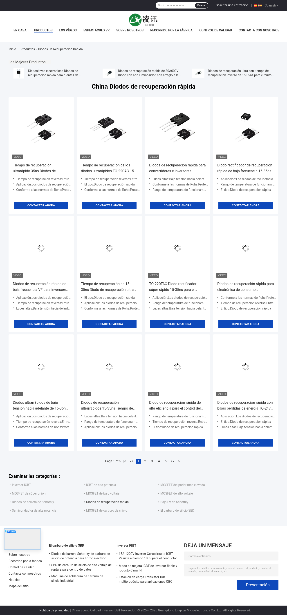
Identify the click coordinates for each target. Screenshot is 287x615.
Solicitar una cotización (232, 5)
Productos (43, 30)
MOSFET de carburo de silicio (106, 510)
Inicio (12, 49)
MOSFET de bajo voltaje (102, 493)
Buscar (201, 5)
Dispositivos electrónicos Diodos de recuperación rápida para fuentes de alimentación (53, 75)
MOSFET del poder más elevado (182, 485)
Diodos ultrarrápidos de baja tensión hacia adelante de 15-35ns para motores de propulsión (40, 405)
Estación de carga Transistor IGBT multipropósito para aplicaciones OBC (145, 579)
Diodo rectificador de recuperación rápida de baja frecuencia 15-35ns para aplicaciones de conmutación (244, 168)
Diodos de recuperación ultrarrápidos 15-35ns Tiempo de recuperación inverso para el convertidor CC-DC (107, 405)
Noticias (14, 580)
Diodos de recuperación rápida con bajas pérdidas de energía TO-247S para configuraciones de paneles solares (245, 405)
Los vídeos (68, 30)
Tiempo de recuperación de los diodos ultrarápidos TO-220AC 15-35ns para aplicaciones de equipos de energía (108, 168)
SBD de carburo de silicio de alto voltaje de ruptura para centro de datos (81, 567)
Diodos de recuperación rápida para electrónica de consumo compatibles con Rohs (245, 287)
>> (172, 461)
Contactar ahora (41, 205)
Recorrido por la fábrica (171, 30)
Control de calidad (215, 30)
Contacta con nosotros (259, 30)
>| (179, 461)
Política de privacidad (55, 610)
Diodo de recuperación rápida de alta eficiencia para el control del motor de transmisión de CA (175, 405)
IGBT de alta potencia (101, 485)
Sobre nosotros (130, 30)
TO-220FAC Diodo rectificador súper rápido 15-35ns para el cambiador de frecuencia (172, 287)
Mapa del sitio (19, 586)
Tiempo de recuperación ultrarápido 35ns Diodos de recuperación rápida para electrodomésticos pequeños (36, 168)
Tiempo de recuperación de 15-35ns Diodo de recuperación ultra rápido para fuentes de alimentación (107, 287)
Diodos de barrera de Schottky (33, 502)
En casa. (20, 30)
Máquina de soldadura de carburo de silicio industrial (77, 578)
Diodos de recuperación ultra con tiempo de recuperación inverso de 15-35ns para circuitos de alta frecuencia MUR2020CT (240, 75)
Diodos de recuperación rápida (107, 502)
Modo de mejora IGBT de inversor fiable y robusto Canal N (148, 568)
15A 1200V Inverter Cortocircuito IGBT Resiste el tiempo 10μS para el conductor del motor (148, 556)
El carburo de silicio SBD (177, 510)
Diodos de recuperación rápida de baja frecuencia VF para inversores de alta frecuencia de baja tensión (40, 287)
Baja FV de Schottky (174, 502)
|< (124, 461)
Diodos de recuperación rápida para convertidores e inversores (177, 168)
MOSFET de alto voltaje (176, 493)
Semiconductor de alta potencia (34, 510)
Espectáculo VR (96, 30)
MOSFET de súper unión (28, 493)
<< (131, 461)
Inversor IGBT (21, 485)
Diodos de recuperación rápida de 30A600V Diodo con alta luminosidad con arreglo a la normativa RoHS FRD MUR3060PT (148, 75)
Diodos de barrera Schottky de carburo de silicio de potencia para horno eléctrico (80, 556)
